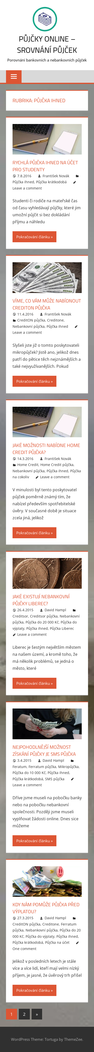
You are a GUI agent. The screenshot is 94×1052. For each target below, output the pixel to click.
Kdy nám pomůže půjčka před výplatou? (41, 907)
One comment (24, 948)
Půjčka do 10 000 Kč (29, 772)
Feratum (20, 766)
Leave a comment (27, 188)
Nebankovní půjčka (29, 326)
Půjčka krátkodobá (51, 182)
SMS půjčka (54, 778)
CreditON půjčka (31, 320)
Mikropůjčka (68, 766)
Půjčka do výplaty (40, 936)
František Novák (56, 176)
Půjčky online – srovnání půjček (47, 44)
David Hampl (55, 610)
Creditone (55, 320)
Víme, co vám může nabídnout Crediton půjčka (46, 304)
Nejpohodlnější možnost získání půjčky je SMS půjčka (46, 750)
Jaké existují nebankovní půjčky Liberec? (42, 599)
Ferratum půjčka (42, 766)
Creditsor (20, 616)
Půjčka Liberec (62, 628)
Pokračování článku (33, 236)
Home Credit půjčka (56, 464)
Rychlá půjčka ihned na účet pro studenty (41, 165)
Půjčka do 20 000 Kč (42, 622)
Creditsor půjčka (44, 616)
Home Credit (27, 464)
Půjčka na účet (57, 942)
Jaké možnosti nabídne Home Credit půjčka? (41, 448)
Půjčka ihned (23, 182)
